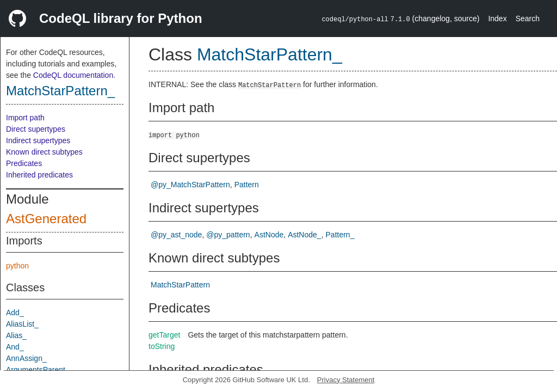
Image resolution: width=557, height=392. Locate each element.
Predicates (24, 163)
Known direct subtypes (44, 152)
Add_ (15, 312)
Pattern (246, 184)
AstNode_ (304, 234)
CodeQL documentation (73, 75)
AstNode (269, 234)
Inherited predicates (39, 174)
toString (161, 346)
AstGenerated (46, 218)
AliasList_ (22, 324)
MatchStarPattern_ (60, 90)
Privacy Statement (346, 380)
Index (497, 18)
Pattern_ (340, 234)
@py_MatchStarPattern (190, 184)
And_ (15, 346)
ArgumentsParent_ (38, 369)
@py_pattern (228, 234)
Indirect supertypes (38, 140)
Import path (25, 117)
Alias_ (16, 335)
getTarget (164, 334)
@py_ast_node (176, 234)
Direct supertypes (35, 129)
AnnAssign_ (26, 358)
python (17, 265)
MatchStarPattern (180, 284)
